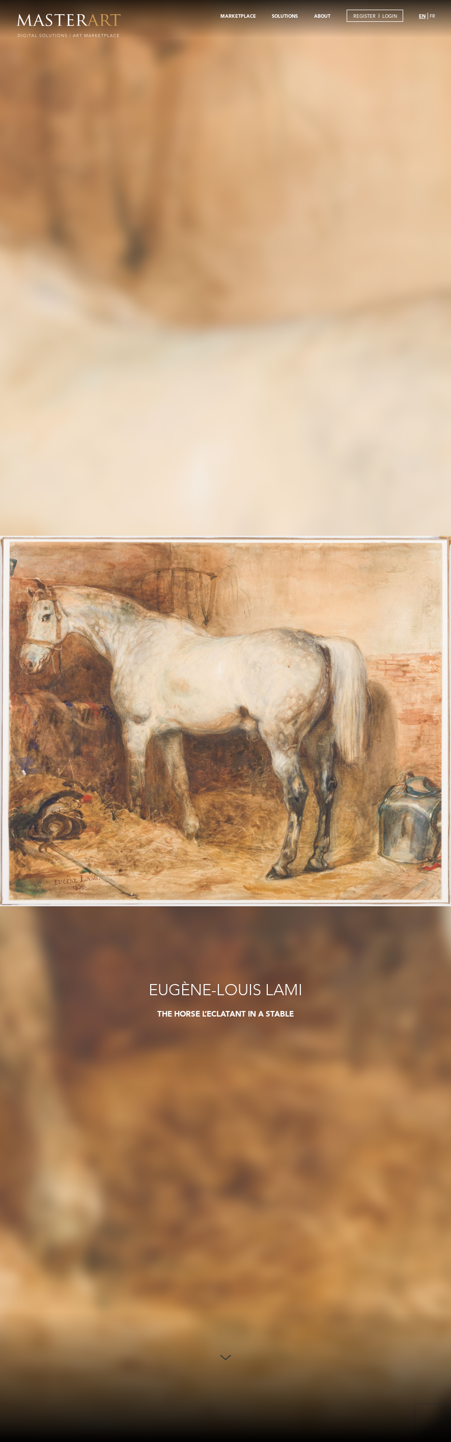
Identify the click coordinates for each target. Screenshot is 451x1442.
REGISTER (364, 16)
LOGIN (389, 16)
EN (422, 16)
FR (432, 16)
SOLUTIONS (285, 16)
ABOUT (322, 16)
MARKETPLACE (238, 16)
